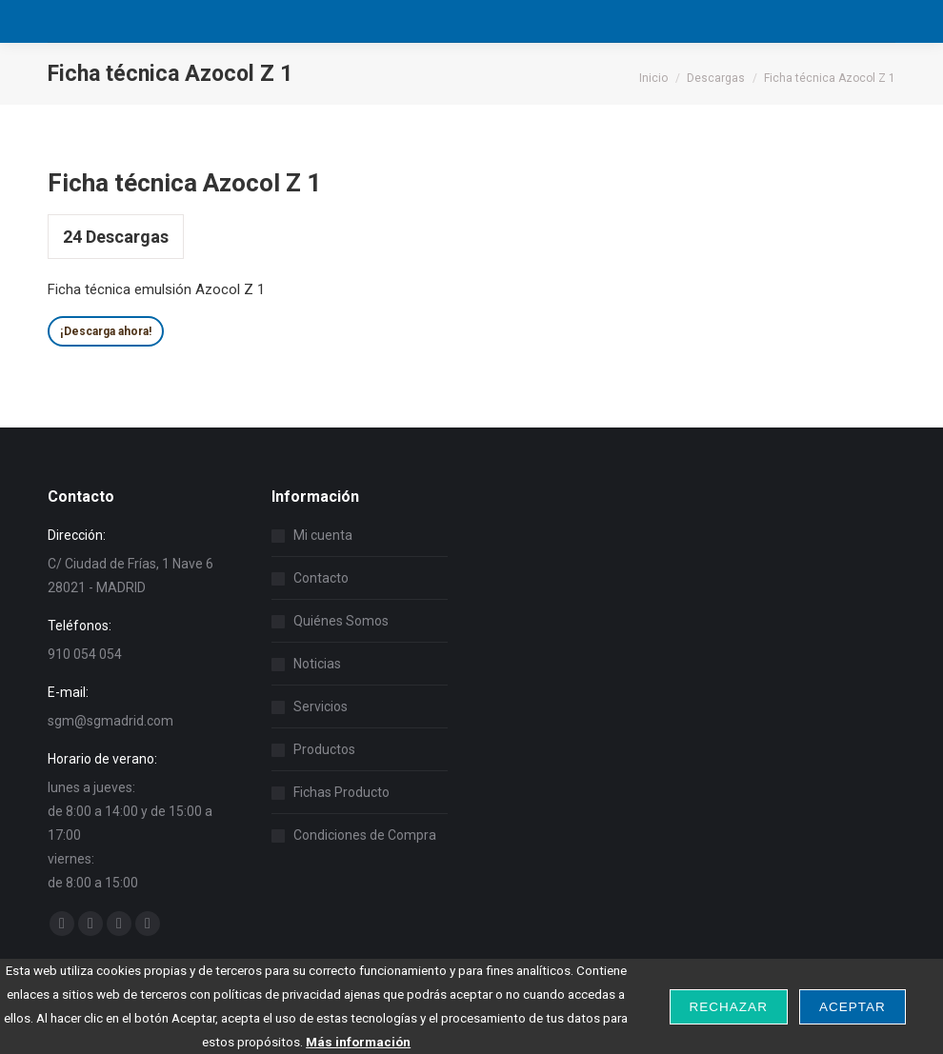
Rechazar (729, 1007)
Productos (324, 749)
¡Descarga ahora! (105, 331)
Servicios (320, 706)
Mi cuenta (322, 535)
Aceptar (852, 1007)
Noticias (317, 663)
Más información (358, 1041)
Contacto (321, 578)
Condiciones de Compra (364, 835)
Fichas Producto (341, 792)
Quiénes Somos (341, 620)
